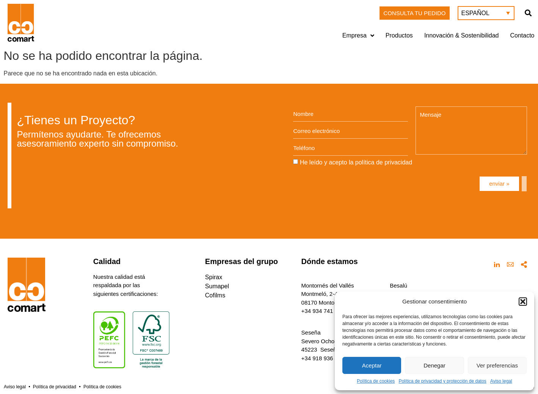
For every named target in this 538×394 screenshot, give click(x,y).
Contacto (522, 35)
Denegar (434, 365)
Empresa (358, 35)
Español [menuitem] (475, 13)
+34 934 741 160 (322, 311)
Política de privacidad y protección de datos (442, 381)
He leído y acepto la (356, 162)
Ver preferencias (497, 365)
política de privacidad (383, 162)
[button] (523, 301)
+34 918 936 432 (322, 358)
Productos (399, 35)
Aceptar (372, 365)
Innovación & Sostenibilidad (461, 35)
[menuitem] (486, 13)
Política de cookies (376, 381)
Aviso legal (501, 381)
